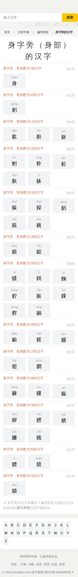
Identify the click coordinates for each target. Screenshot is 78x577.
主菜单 (74, 6)
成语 (39, 564)
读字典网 (37, 572)
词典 (31, 564)
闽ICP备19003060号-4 (58, 572)
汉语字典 (23, 32)
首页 (7, 32)
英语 (62, 564)
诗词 (47, 564)
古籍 (54, 564)
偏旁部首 (43, 32)
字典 (23, 564)
